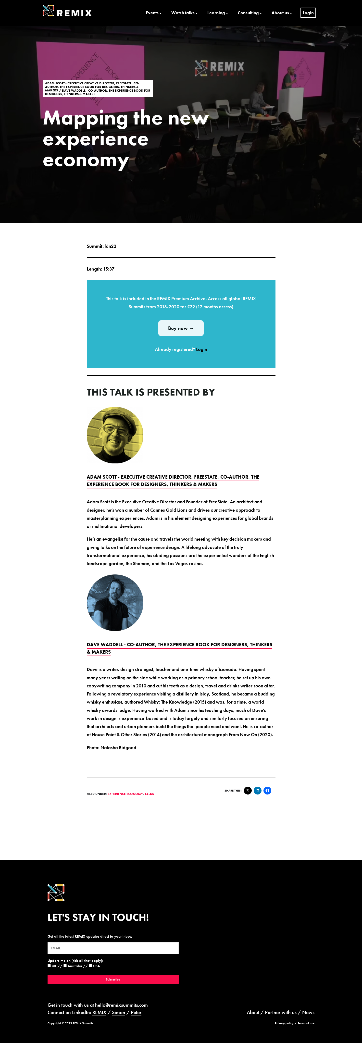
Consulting (248, 12)
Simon (118, 1012)
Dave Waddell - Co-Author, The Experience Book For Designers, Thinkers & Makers (97, 92)
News (308, 1012)
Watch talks (183, 12)
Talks (149, 794)
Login (308, 12)
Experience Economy (125, 794)
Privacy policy (284, 1023)
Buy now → (181, 328)
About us (280, 12)
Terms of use (306, 1023)
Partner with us (281, 1012)
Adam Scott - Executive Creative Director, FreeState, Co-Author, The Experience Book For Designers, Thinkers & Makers (92, 86)
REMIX (99, 1012)
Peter (136, 1012)
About (253, 1012)
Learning (216, 12)
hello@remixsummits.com (121, 1005)
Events (152, 12)
